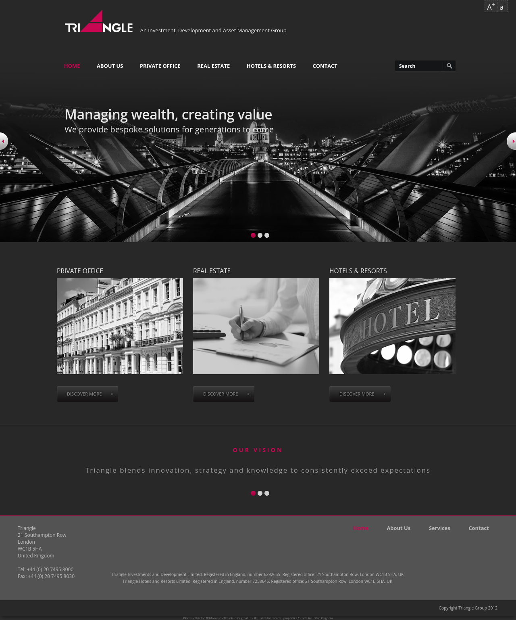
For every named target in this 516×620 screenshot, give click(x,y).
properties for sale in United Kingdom (308, 618)
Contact (325, 65)
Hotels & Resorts (271, 65)
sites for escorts (270, 618)
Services (439, 528)
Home (72, 65)
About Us (110, 65)
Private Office (160, 65)
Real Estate (213, 65)
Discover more (90, 394)
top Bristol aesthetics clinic (218, 618)
